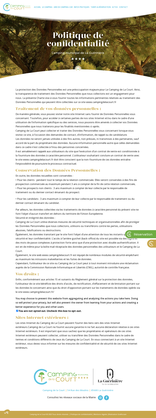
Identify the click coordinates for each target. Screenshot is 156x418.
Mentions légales (100, 414)
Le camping (47, 7)
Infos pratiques (81, 7)
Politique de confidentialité (81, 414)
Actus (115, 7)
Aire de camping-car (63, 7)
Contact (123, 7)
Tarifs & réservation (101, 7)
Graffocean (122, 414)
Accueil (37, 7)
